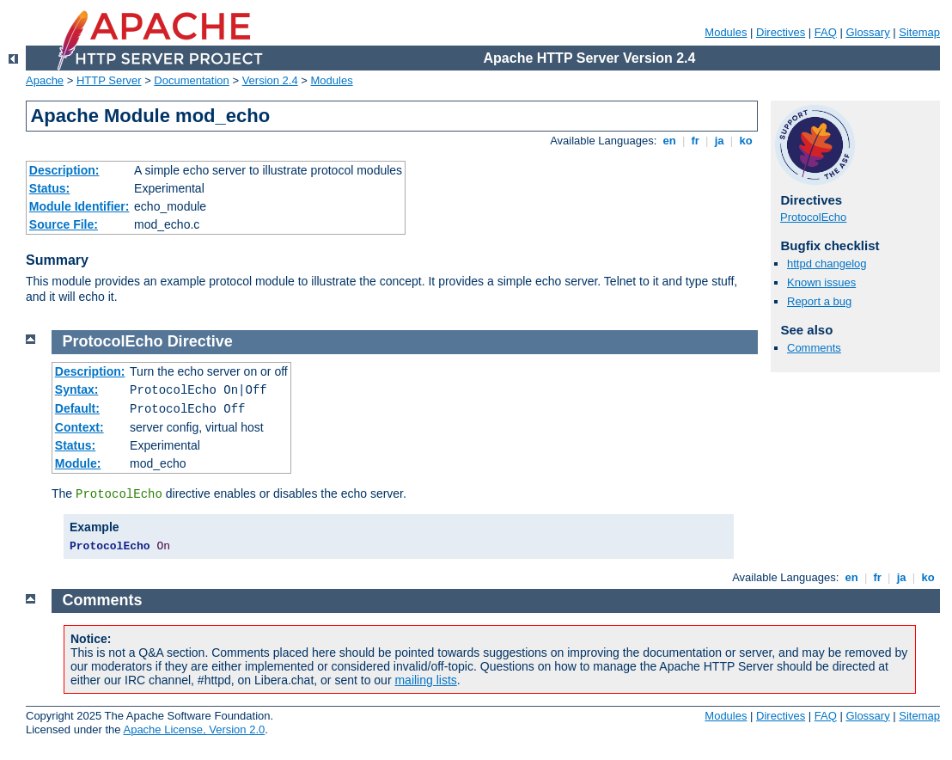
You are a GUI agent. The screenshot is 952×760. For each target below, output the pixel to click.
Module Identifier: (79, 206)
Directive (200, 341)
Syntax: (77, 389)
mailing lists (425, 680)
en (669, 140)
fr (695, 140)
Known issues (821, 282)
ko (745, 140)
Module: (78, 463)
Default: (77, 408)
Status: (49, 188)
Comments (814, 347)
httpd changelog (827, 263)
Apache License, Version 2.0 (194, 729)
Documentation (191, 80)
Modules (726, 32)
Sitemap (919, 32)
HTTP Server (109, 80)
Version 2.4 (270, 80)
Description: (64, 170)
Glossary (867, 32)
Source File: (63, 224)
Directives (780, 32)
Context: (79, 427)
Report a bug (819, 301)
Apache (45, 80)
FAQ (826, 32)
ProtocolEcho (813, 217)
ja (719, 140)
